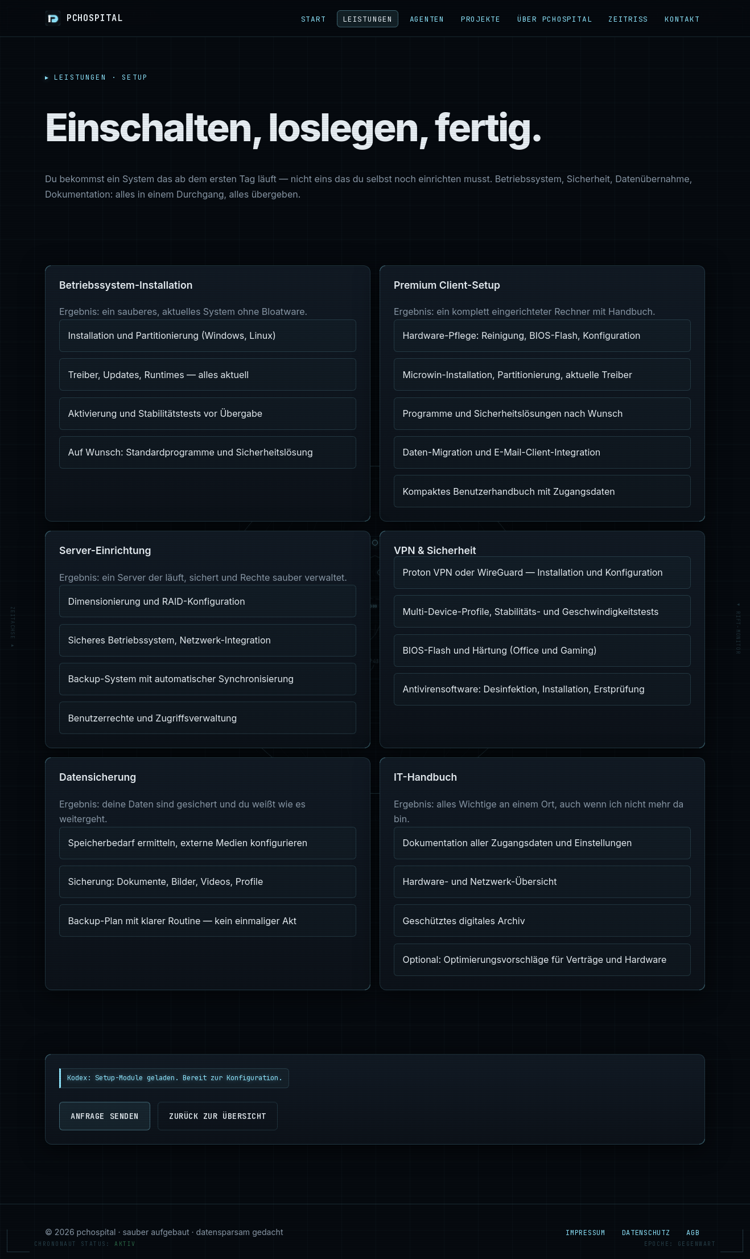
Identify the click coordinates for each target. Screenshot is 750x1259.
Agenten (427, 19)
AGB (692, 1232)
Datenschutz (646, 1232)
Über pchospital (554, 19)
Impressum (585, 1232)
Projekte (481, 19)
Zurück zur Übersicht (217, 1116)
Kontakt (682, 19)
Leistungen (368, 19)
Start (313, 19)
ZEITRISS (628, 19)
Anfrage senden (105, 1116)
